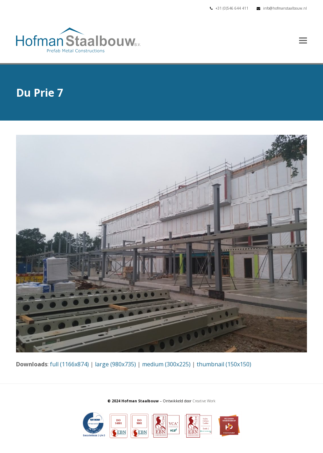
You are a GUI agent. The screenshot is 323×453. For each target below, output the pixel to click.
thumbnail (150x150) (224, 364)
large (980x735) (115, 364)
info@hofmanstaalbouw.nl (285, 8)
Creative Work (204, 400)
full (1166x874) (69, 364)
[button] (303, 40)
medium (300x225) (166, 364)
